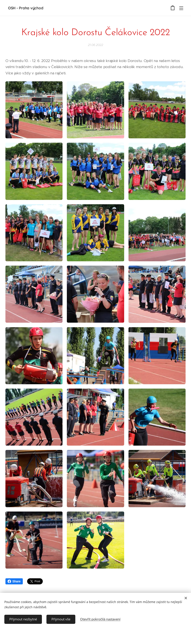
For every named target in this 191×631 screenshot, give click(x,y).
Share (14, 581)
